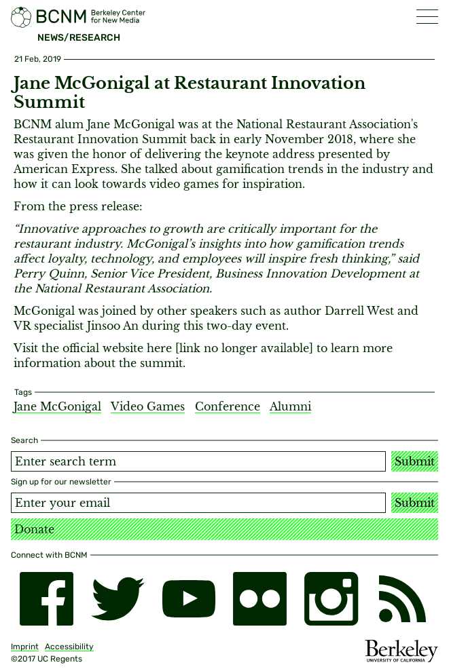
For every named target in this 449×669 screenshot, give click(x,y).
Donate (34, 529)
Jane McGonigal (57, 406)
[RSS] (402, 598)
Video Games (148, 406)
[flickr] (259, 598)
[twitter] (118, 598)
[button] (427, 16)
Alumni (290, 406)
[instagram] (331, 598)
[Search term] (198, 461)
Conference (227, 406)
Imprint (25, 646)
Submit (415, 461)
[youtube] (189, 598)
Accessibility (69, 646)
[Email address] (198, 503)
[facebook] (46, 598)
